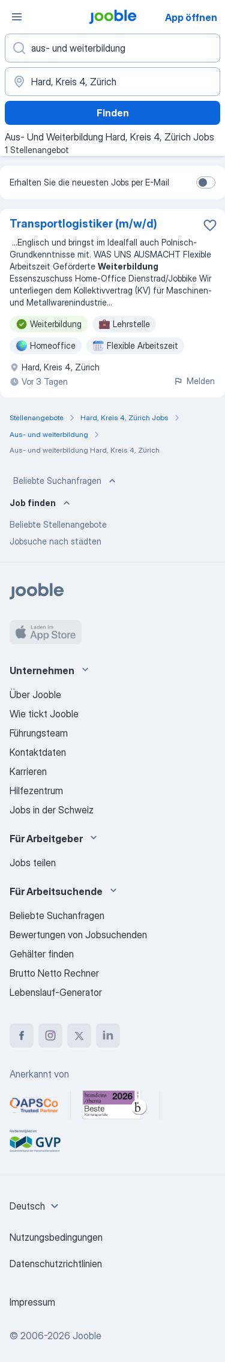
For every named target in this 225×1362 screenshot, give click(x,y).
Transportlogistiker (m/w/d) (83, 223)
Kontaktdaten (38, 752)
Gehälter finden (42, 954)
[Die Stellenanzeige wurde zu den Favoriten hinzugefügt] (210, 225)
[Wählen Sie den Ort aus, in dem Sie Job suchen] (112, 81)
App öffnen (191, 17)
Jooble (87, 1336)
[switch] (205, 182)
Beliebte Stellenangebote (58, 524)
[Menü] (17, 17)
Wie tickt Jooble (44, 714)
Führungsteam (39, 733)
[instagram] (50, 1035)
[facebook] (22, 1035)
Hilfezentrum (36, 791)
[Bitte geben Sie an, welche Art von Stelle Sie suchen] (112, 48)
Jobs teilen (33, 863)
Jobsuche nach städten (55, 541)
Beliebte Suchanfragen (65, 481)
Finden (113, 113)
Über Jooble (35, 695)
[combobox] (36, 1206)
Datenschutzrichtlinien (56, 1264)
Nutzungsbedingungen (56, 1237)
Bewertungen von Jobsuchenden (78, 935)
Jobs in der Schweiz (52, 810)
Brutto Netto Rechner (54, 973)
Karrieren (28, 771)
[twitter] (79, 1035)
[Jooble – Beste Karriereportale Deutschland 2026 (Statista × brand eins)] (115, 1105)
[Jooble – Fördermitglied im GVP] (35, 1141)
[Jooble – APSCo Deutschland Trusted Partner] (34, 1105)
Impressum (32, 1302)
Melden (194, 381)
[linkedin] (108, 1035)
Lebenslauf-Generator (56, 992)
